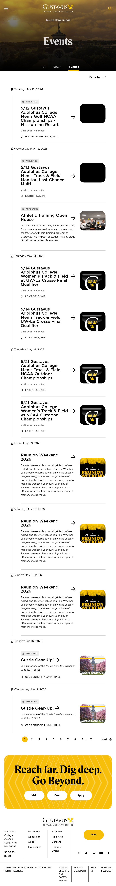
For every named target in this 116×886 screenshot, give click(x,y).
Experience (34, 847)
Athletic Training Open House (44, 218)
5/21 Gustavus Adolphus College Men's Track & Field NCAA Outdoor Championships (41, 370)
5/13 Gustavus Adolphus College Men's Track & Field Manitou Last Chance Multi (42, 176)
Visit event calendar (32, 131)
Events (73, 66)
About (32, 842)
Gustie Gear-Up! (37, 660)
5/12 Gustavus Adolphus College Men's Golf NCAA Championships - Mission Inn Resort (40, 116)
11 (92, 739)
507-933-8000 (9, 854)
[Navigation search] (110, 8)
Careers (56, 842)
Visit (34, 795)
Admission (34, 837)
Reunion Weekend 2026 (39, 457)
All (43, 66)
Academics (34, 832)
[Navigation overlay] (6, 8)
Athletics (57, 832)
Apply (81, 795)
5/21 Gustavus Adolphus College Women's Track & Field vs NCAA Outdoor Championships (44, 411)
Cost (57, 795)
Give (93, 835)
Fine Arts (57, 837)
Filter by (94, 77)
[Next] (107, 739)
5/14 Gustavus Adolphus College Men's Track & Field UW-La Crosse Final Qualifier (41, 317)
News (57, 66)
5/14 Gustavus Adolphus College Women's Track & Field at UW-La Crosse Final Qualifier (44, 276)
